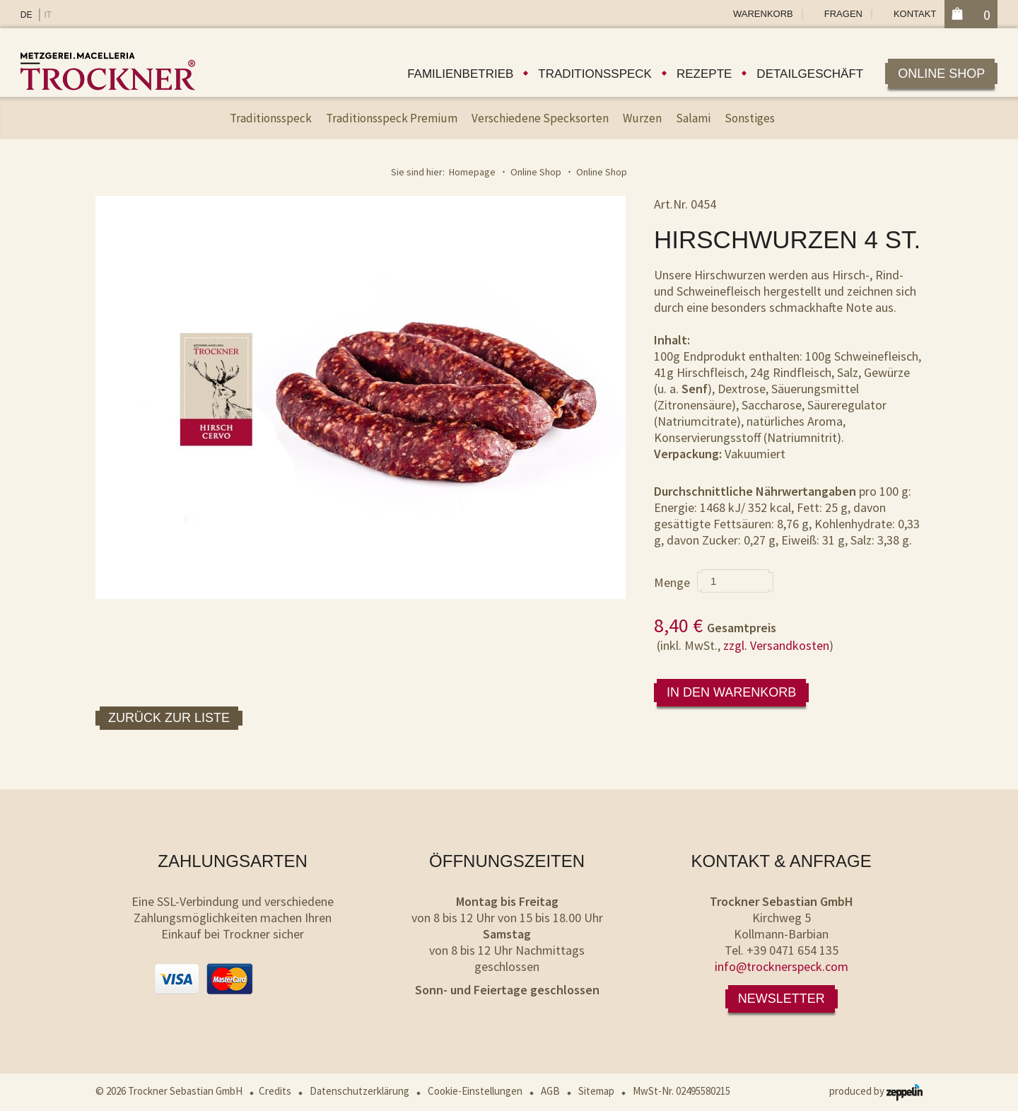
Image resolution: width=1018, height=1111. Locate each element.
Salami (693, 118)
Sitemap (596, 1091)
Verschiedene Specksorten (540, 118)
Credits (275, 1091)
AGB (550, 1091)
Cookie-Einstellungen (475, 1091)
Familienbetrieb (460, 74)
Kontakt (915, 13)
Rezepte (704, 74)
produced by (876, 1091)
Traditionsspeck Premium (391, 118)
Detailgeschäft (809, 74)
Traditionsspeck (595, 74)
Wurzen (642, 118)
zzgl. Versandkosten (776, 645)
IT (48, 15)
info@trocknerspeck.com (781, 966)
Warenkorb (763, 13)
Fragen (843, 13)
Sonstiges (750, 118)
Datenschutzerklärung (359, 1091)
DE (27, 15)
